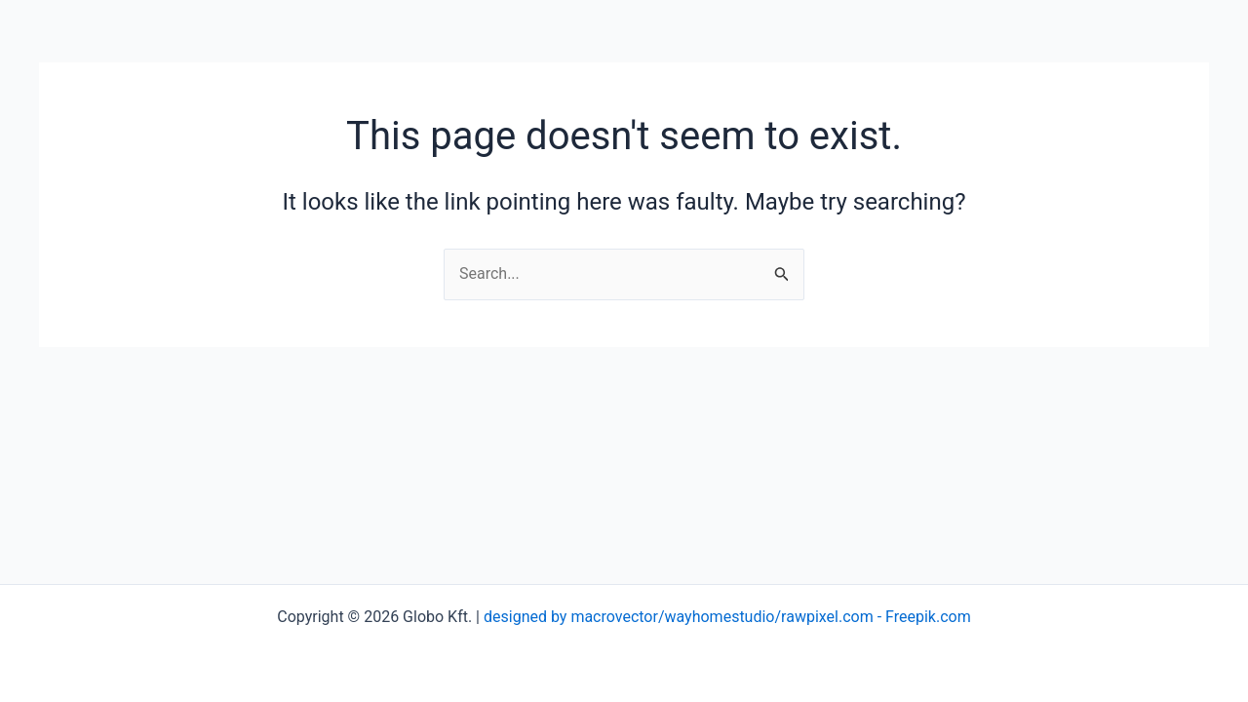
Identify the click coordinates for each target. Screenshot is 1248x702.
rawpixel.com (827, 616)
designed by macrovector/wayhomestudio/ (632, 616)
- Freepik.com (922, 616)
